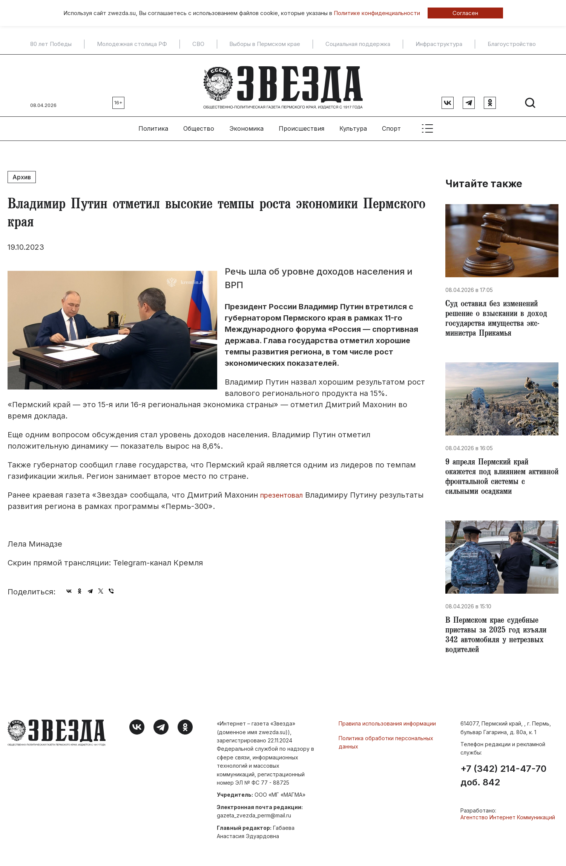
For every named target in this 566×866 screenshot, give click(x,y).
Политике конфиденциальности (377, 13)
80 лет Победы (51, 44)
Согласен (465, 13)
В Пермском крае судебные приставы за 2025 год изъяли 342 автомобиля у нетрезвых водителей (498, 640)
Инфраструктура (439, 44)
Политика (153, 124)
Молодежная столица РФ (132, 44)
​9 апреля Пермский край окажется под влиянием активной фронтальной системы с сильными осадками (501, 478)
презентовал (284, 491)
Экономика (246, 124)
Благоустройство (512, 44)
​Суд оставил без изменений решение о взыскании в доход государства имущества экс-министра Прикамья (498, 317)
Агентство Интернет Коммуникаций (507, 822)
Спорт (391, 124)
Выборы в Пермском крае (264, 44)
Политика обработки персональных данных (386, 747)
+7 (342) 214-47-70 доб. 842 (503, 781)
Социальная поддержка (357, 44)
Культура (353, 124)
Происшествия (301, 124)
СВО (198, 44)
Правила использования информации (387, 728)
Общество (198, 124)
